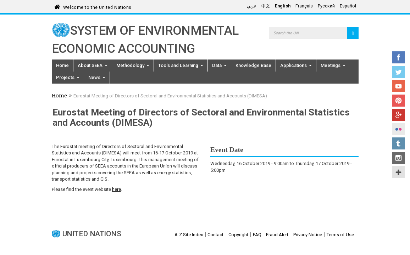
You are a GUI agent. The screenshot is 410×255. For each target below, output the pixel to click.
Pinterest (398, 101)
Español (348, 6)
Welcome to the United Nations (97, 6)
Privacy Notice (307, 234)
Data (219, 65)
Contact (215, 234)
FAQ (257, 234)
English (282, 6)
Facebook (398, 57)
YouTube (398, 86)
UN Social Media (398, 172)
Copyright (238, 234)
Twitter (398, 72)
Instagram (398, 158)
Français (304, 6)
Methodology (132, 65)
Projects (67, 77)
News (96, 77)
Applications (296, 65)
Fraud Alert (277, 234)
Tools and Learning (180, 65)
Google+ (398, 115)
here (116, 189)
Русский (326, 6)
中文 (265, 6)
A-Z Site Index (188, 234)
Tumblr (398, 143)
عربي (251, 6)
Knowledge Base (253, 65)
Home (62, 65)
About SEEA (92, 65)
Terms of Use (340, 234)
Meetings (333, 65)
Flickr (398, 129)
